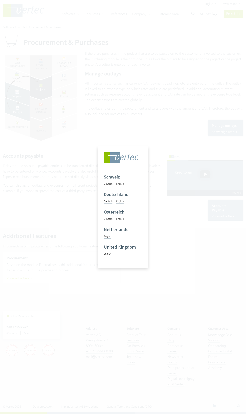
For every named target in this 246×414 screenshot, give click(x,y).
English (120, 183)
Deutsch (108, 183)
